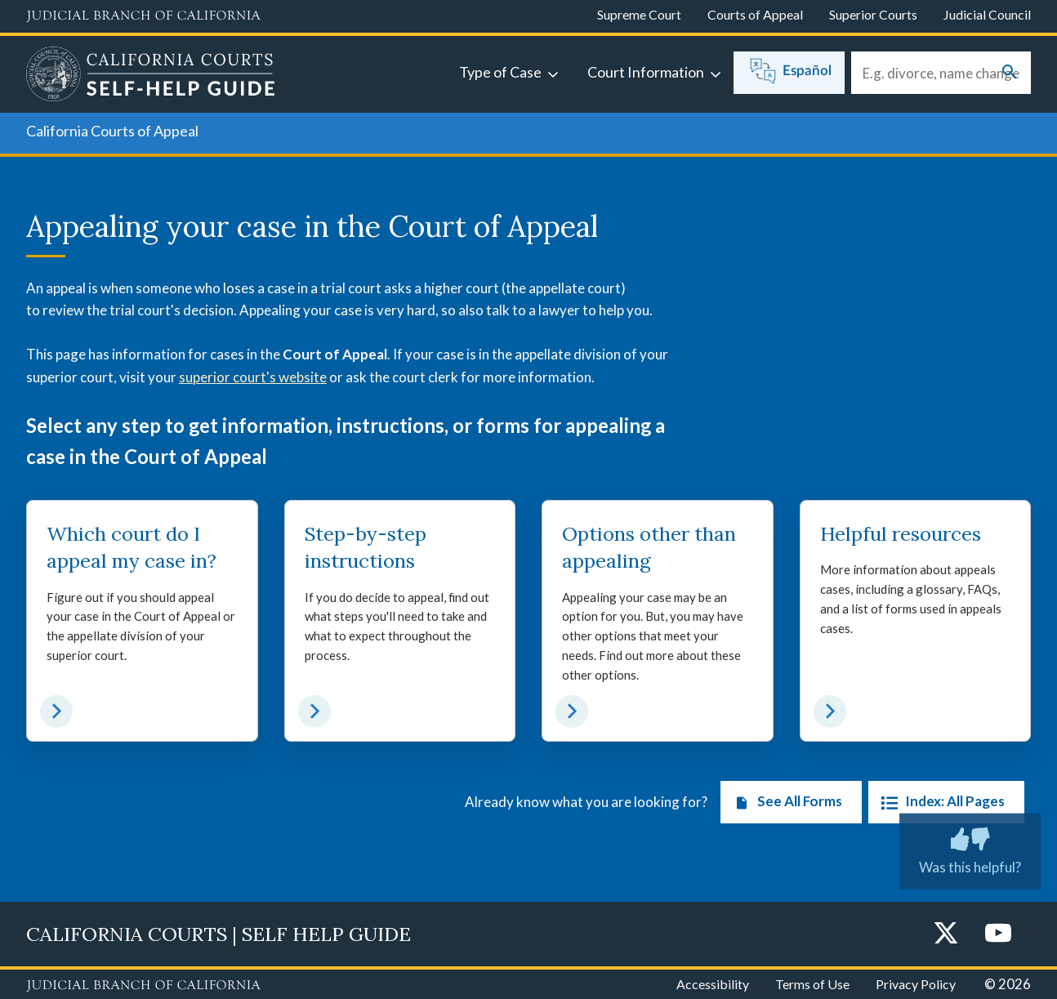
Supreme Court (639, 14)
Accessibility (712, 984)
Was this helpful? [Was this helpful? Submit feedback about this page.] (970, 847)
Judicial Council (987, 14)
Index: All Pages (940, 802)
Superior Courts (873, 14)
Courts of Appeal (755, 14)
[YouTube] (998, 934)
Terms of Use (812, 984)
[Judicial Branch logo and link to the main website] (143, 16)
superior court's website (253, 377)
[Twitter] (946, 934)
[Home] (150, 76)
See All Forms (784, 802)
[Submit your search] (1009, 73)
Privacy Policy (916, 984)
